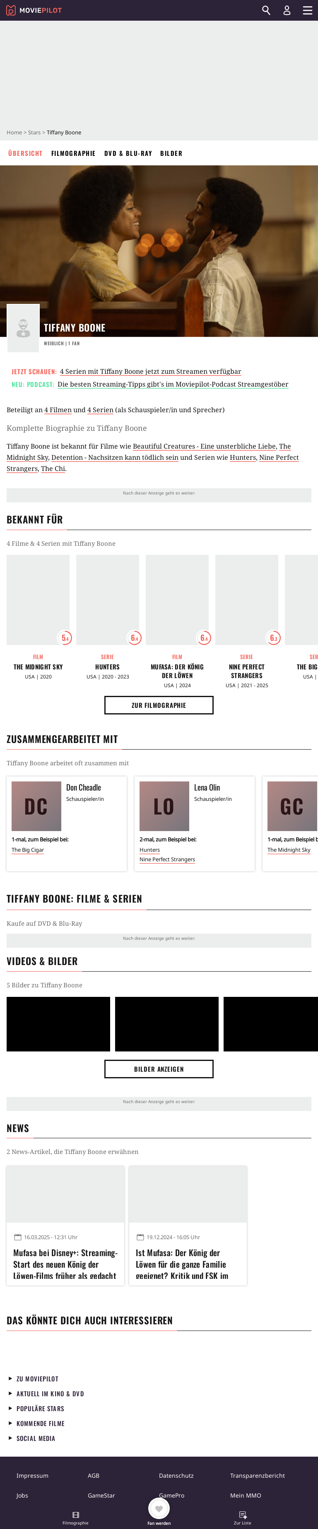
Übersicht (25, 153)
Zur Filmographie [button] (159, 705)
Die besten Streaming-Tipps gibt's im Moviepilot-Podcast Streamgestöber (173, 384)
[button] (75, 1519)
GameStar (101, 1495)
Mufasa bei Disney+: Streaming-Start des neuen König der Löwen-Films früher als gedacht (65, 1263)
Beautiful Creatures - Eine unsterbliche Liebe (204, 446)
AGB (93, 1475)
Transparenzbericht (257, 1475)
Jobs (22, 1495)
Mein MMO (245, 1495)
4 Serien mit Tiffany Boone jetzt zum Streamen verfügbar (150, 371)
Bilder (171, 153)
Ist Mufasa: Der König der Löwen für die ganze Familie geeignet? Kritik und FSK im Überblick (182, 1263)
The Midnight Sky (38, 666)
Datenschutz (176, 1475)
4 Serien (100, 409)
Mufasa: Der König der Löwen (177, 671)
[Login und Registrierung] (287, 10)
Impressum (32, 1475)
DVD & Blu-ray (128, 153)
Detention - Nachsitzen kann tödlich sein (114, 457)
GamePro (171, 1495)
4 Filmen (58, 409)
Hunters (243, 457)
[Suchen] (266, 10)
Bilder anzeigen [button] (159, 1068)
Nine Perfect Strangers (247, 671)
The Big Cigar (28, 849)
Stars (34, 132)
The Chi (53, 468)
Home (14, 132)
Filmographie (73, 153)
